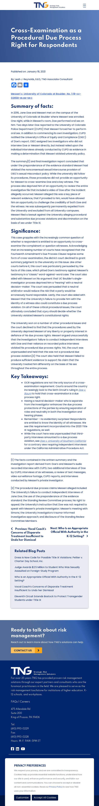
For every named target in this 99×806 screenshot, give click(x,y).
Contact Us (23, 650)
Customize (22, 797)
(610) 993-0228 (20, 737)
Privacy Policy (56, 787)
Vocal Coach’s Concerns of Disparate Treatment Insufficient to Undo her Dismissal (44, 588)
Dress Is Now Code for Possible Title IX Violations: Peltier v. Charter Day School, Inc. (49, 559)
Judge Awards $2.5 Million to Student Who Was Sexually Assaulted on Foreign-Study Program (47, 569)
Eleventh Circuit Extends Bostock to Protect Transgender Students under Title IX (49, 598)
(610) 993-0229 (20, 729)
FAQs (14, 701)
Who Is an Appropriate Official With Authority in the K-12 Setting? (48, 578)
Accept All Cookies (45, 797)
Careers (25, 701)
